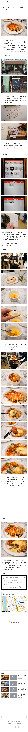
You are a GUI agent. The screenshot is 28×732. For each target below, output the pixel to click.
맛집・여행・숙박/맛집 (5, 9)
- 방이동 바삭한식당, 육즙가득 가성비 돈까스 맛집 (14, 587)
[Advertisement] (14, 502)
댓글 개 (3, 704)
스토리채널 (11, 721)
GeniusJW (4, 2)
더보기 (25, 673)
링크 (4, 47)
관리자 (19, 721)
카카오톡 (15, 721)
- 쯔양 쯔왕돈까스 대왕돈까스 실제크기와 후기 (13, 580)
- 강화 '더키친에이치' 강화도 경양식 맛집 (12, 586)
